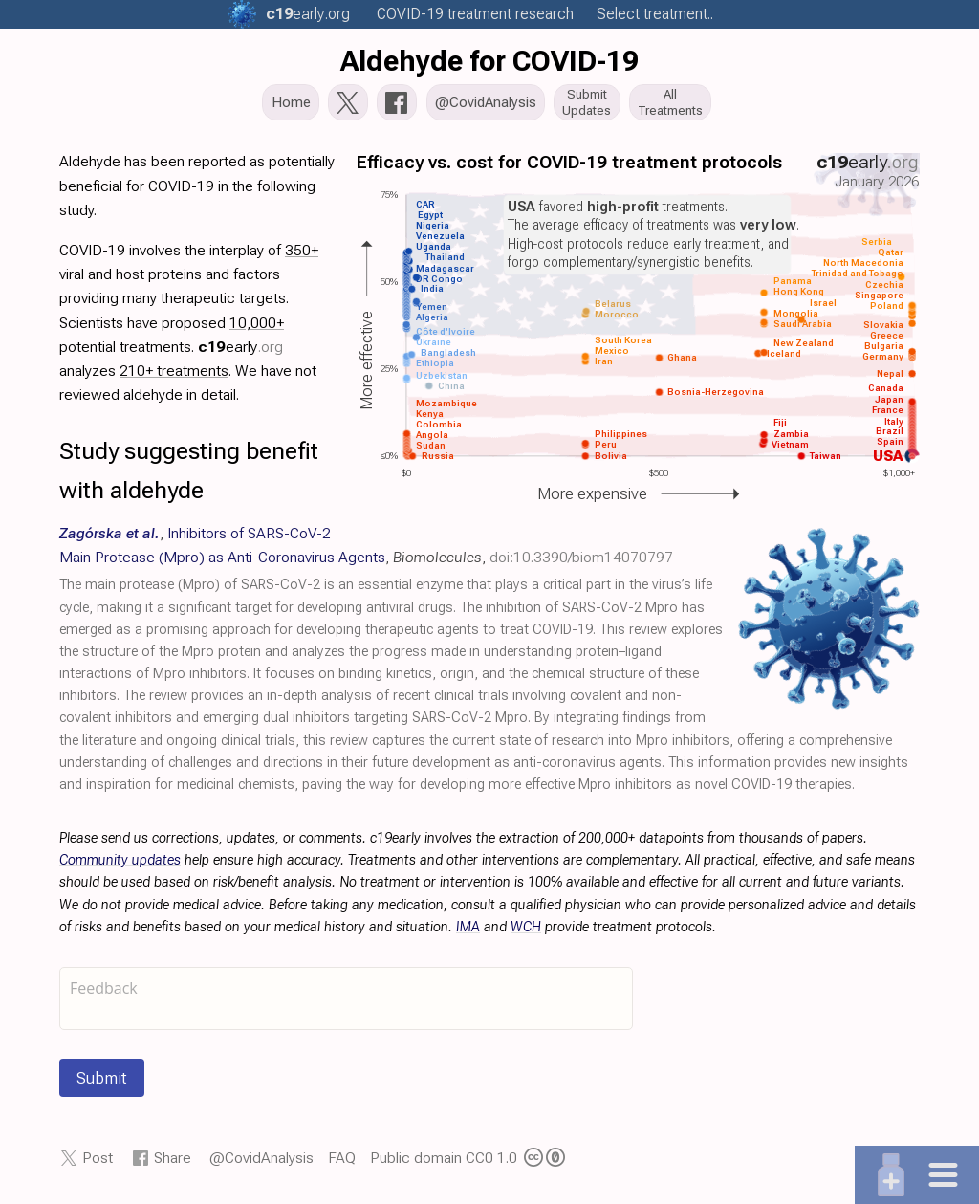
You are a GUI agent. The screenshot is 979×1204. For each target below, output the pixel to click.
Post (97, 1163)
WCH (526, 932)
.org (308, 14)
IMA (468, 932)
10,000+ (256, 327)
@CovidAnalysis (261, 1163)
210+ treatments (174, 375)
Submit (101, 1083)
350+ (301, 255)
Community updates (120, 866)
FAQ (342, 1163)
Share (172, 1163)
